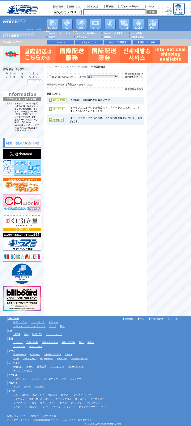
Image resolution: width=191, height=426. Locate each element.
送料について (74, 6)
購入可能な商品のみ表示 (62, 77)
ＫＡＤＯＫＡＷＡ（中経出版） (74, 66)
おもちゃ (138, 24)
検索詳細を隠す (134, 73)
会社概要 (128, 319)
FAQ (141, 319)
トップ (50, 66)
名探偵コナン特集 (146, 42)
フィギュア (110, 24)
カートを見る (179, 9)
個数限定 (108, 37)
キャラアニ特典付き (85, 33)
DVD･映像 (52, 24)
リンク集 (173, 319)
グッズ (153, 24)
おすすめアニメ (89, 42)
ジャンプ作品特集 (117, 42)
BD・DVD (13, 318)
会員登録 (58, 6)
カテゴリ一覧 (35, 29)
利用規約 (109, 6)
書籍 (81, 24)
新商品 (52, 37)
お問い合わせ (156, 319)
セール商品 (136, 33)
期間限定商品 (137, 37)
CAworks (60, 42)
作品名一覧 (35, 81)
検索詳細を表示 (134, 89)
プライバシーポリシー (129, 6)
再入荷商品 (81, 37)
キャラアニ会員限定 (113, 33)
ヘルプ (168, 11)
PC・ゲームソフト (95, 24)
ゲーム (11, 350)
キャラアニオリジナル (59, 33)
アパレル (124, 24)
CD (67, 24)
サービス (93, 6)
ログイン (150, 6)
